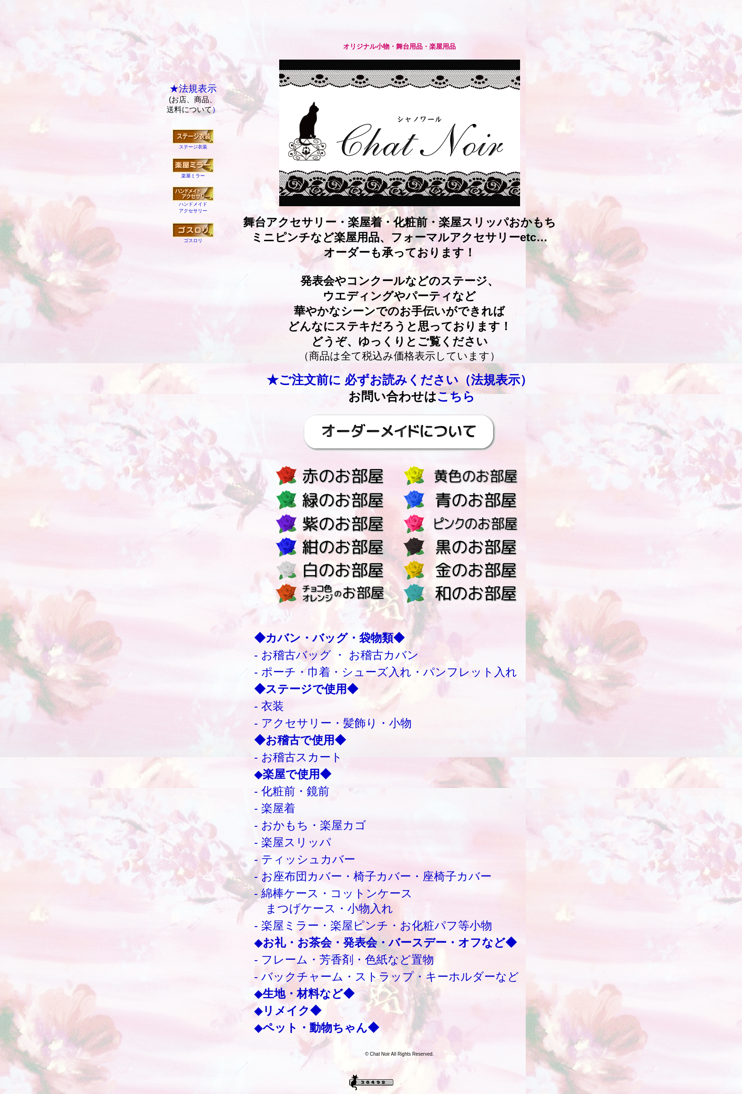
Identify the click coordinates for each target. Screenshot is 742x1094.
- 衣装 (269, 706)
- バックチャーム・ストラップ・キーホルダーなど (386, 976)
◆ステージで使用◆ (306, 689)
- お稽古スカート (298, 757)
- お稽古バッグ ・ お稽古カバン (336, 654)
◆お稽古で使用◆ (300, 740)
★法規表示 (193, 88)
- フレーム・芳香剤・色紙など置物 (344, 959)
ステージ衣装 (193, 146)
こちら (456, 396)
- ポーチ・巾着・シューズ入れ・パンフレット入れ (385, 671)
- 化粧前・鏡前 (291, 791)
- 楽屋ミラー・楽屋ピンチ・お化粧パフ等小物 (373, 925)
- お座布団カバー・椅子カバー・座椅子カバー (373, 876)
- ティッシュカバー (304, 859)
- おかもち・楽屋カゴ (310, 825)
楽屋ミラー (193, 175)
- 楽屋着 (274, 808)
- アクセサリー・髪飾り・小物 (333, 723)
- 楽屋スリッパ (292, 842)
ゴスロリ (193, 240)
